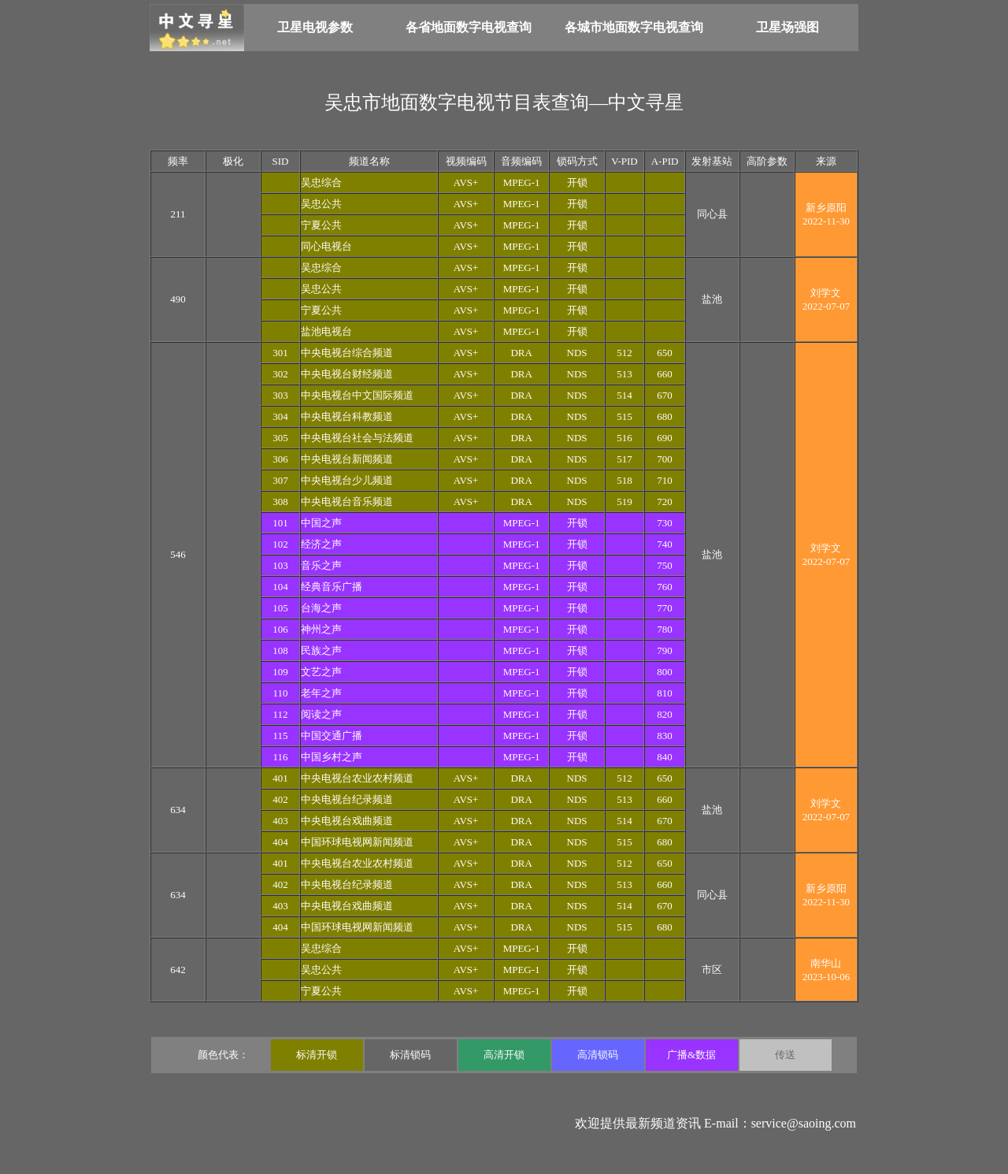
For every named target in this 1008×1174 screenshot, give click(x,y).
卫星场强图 (787, 27)
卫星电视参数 (315, 27)
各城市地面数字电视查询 (634, 27)
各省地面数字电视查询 (469, 27)
